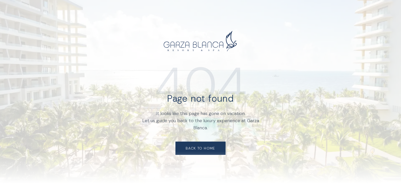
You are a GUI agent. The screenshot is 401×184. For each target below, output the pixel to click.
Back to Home (200, 148)
